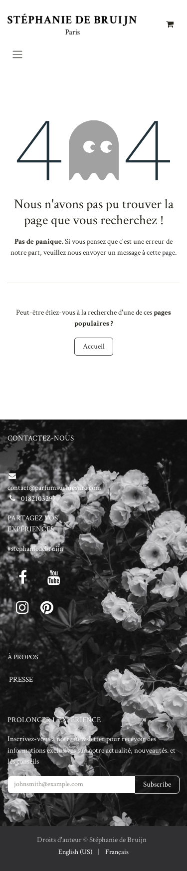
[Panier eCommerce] (170, 24)
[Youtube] (54, 577)
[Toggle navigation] (17, 54)
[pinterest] (46, 607)
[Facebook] (22, 577)
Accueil (94, 346)
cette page (161, 252)
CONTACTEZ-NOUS (40, 438)
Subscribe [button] (157, 784)
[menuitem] (75, 852)
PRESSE (21, 679)
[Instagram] (22, 607)
